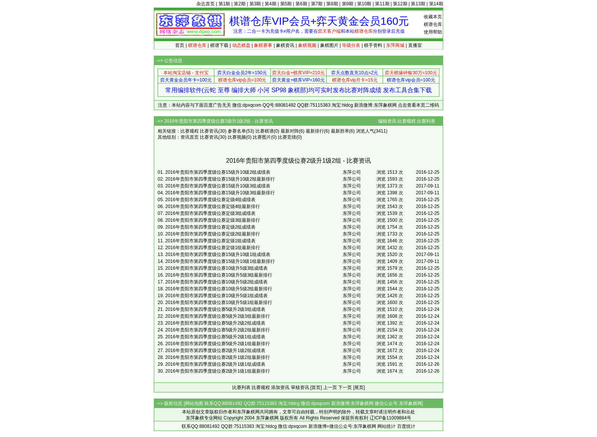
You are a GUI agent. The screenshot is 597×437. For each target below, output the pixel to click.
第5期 (286, 3)
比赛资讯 (209, 131)
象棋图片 (329, 45)
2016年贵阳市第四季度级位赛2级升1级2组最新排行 (217, 357)
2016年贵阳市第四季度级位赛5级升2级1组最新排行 (217, 343)
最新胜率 (340, 131)
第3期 (255, 3)
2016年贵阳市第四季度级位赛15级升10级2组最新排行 (220, 179)
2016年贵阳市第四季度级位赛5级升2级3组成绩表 (215, 309)
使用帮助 (433, 32)
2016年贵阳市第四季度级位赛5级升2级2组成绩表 (215, 323)
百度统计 (406, 426)
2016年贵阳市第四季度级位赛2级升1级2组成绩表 (215, 350)
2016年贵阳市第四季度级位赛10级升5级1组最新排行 (218, 302)
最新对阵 (290, 131)
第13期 (418, 3)
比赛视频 (237, 137)
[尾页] (359, 387)
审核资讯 (300, 387)
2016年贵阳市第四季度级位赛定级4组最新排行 (212, 206)
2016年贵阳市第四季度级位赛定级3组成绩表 (210, 213)
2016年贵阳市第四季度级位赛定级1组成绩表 (210, 240)
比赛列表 (426, 121)
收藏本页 (433, 16)
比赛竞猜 (287, 137)
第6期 (301, 3)
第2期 (240, 3)
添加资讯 (280, 387)
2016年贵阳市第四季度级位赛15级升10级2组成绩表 (217, 172)
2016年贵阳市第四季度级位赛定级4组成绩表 (210, 199)
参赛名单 (237, 131)
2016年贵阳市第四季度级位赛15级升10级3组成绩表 (217, 186)
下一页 (345, 387)
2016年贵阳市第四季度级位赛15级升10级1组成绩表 (217, 254)
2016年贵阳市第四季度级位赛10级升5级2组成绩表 (216, 282)
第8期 (332, 3)
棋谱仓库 (433, 24)
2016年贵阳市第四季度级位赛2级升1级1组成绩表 (215, 364)
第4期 (270, 3)
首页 (179, 45)
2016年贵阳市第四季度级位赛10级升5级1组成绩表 (216, 295)
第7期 (317, 3)
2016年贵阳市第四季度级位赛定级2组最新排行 (212, 234)
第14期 (436, 3)
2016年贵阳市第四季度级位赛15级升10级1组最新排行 (220, 261)
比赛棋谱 (264, 131)
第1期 (224, 3)
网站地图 (194, 403)
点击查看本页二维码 (418, 105)
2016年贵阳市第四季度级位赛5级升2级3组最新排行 (217, 316)
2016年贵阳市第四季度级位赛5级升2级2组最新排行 (217, 330)
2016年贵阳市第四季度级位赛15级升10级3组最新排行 (220, 192)
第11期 (382, 3)
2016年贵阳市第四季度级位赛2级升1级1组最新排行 (217, 371)
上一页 (330, 387)
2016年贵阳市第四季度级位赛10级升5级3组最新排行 (218, 275)
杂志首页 (205, 3)
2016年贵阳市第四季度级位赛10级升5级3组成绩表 (216, 268)
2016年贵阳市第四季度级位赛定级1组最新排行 (212, 247)
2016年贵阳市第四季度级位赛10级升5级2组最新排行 (218, 288)
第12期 (400, 3)
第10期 (364, 3)
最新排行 (315, 131)
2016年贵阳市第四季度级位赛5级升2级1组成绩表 (215, 336)
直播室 (415, 45)
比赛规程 (406, 121)
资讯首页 (189, 137)
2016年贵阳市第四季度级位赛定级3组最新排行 (212, 220)
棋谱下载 (219, 45)
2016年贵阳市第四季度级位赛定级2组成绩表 (210, 227)
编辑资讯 (387, 121)
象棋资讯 (285, 45)
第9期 (348, 3)
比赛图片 (262, 137)
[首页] (316, 387)
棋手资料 (373, 45)
